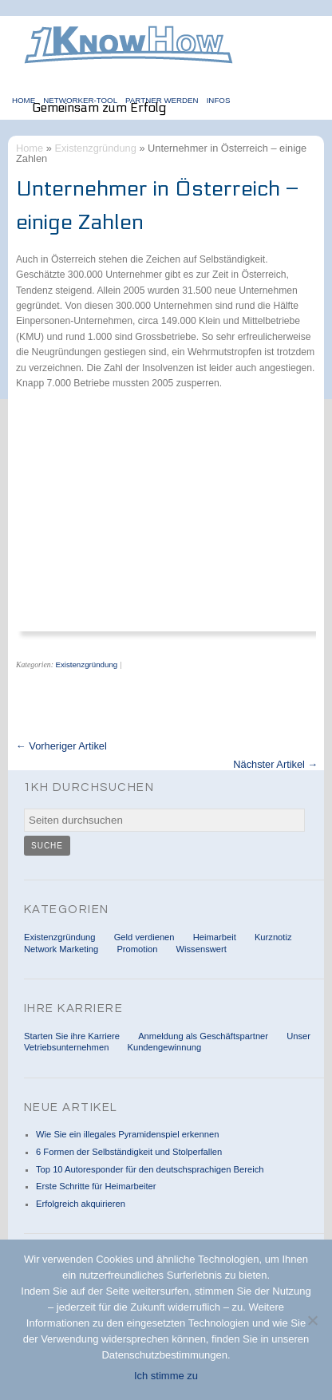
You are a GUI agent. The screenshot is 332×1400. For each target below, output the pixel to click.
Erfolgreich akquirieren (80, 1203)
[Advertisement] (151, 522)
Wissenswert (201, 949)
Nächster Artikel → (275, 765)
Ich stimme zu (166, 1376)
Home (29, 148)
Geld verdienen (144, 937)
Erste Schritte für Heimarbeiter (96, 1186)
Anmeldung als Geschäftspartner (203, 1036)
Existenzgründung (95, 148)
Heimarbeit (214, 937)
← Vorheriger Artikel (61, 747)
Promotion (137, 949)
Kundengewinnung (164, 1047)
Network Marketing (61, 949)
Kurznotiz (273, 937)
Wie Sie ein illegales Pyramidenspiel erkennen (127, 1134)
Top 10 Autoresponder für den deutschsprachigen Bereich (149, 1169)
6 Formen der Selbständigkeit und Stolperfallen (129, 1152)
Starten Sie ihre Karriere (72, 1036)
